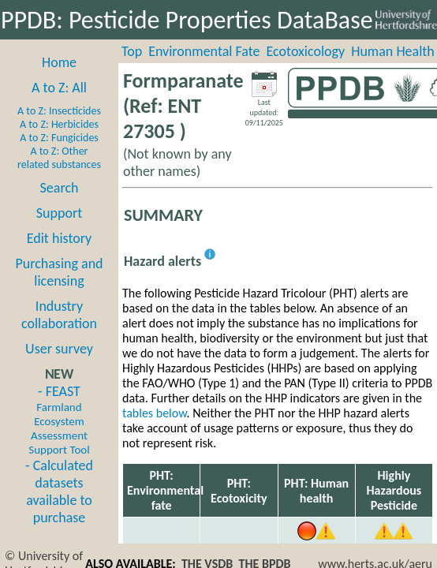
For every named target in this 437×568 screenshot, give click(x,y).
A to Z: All (59, 87)
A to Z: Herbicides (59, 124)
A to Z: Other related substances (59, 157)
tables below (154, 412)
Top (131, 51)
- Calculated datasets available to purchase (59, 491)
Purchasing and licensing (59, 272)
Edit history (59, 238)
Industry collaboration (59, 314)
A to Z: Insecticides (59, 111)
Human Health (393, 51)
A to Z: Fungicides (59, 137)
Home (59, 62)
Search (59, 187)
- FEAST (58, 420)
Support (59, 213)
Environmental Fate (204, 51)
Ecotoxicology (306, 51)
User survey (59, 348)
